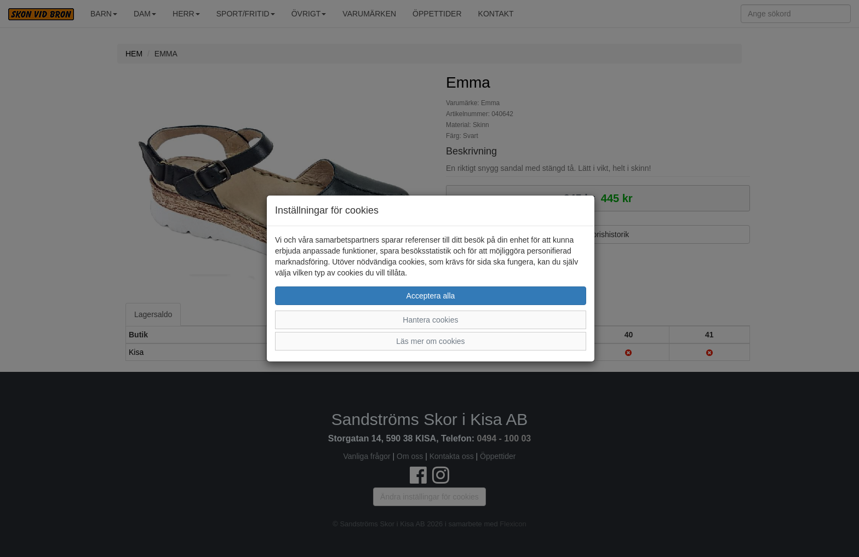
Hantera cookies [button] (430, 319)
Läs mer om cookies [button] (430, 341)
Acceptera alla (430, 295)
